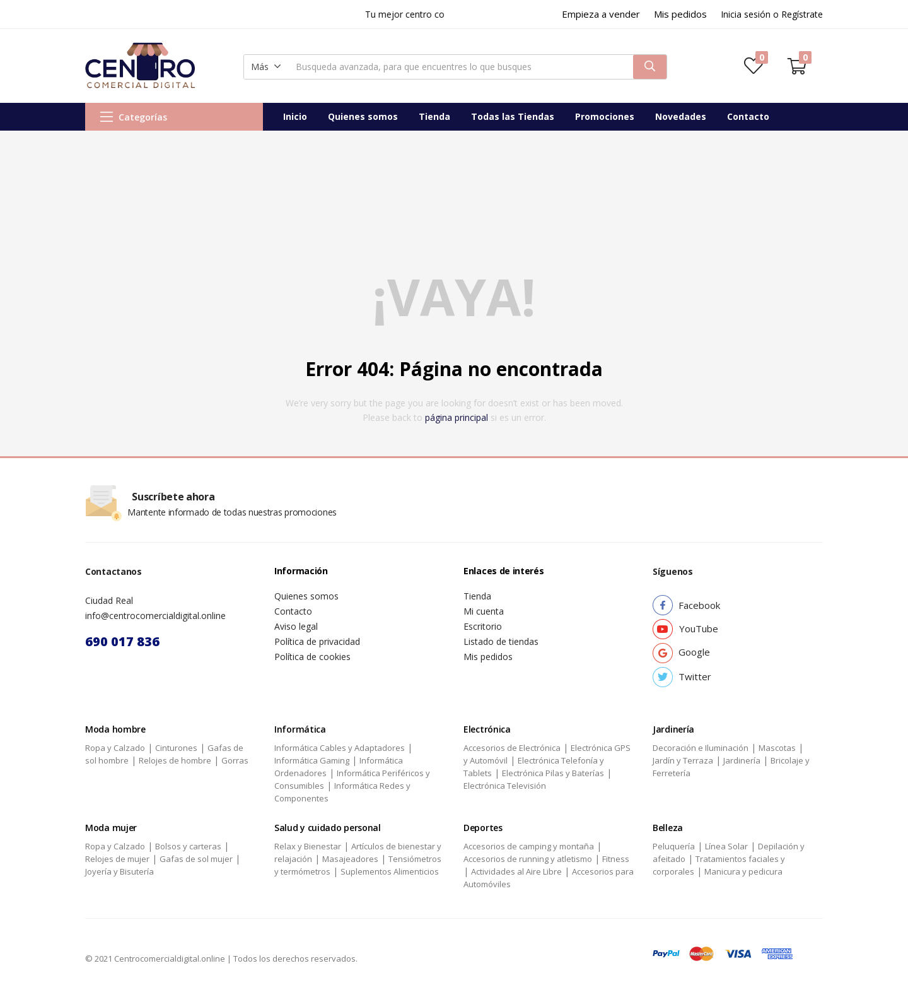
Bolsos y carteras (188, 846)
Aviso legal (296, 626)
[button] (266, 67)
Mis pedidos (488, 657)
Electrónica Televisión (504, 785)
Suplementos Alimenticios (389, 871)
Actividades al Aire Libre (516, 871)
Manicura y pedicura (743, 871)
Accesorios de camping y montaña (528, 846)
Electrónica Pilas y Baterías (553, 773)
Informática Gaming (311, 760)
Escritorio (482, 626)
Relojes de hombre (175, 760)
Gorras (234, 760)
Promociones (604, 116)
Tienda (434, 116)
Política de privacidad (317, 641)
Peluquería (674, 846)
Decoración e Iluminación (700, 747)
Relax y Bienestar (307, 846)
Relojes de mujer (117, 858)
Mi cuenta (483, 611)
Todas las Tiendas (512, 116)
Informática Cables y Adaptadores (339, 747)
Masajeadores (350, 858)
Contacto (748, 116)
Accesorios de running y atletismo (527, 858)
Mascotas (777, 747)
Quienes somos (363, 116)
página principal (456, 417)
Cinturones (176, 747)
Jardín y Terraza (683, 760)
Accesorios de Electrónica (512, 747)
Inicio (295, 116)
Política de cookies (312, 657)
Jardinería (741, 760)
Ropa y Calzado (115, 747)
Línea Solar (726, 846)
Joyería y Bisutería (119, 871)
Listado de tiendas (500, 641)
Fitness (615, 858)
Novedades (680, 116)
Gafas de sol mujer (196, 858)
